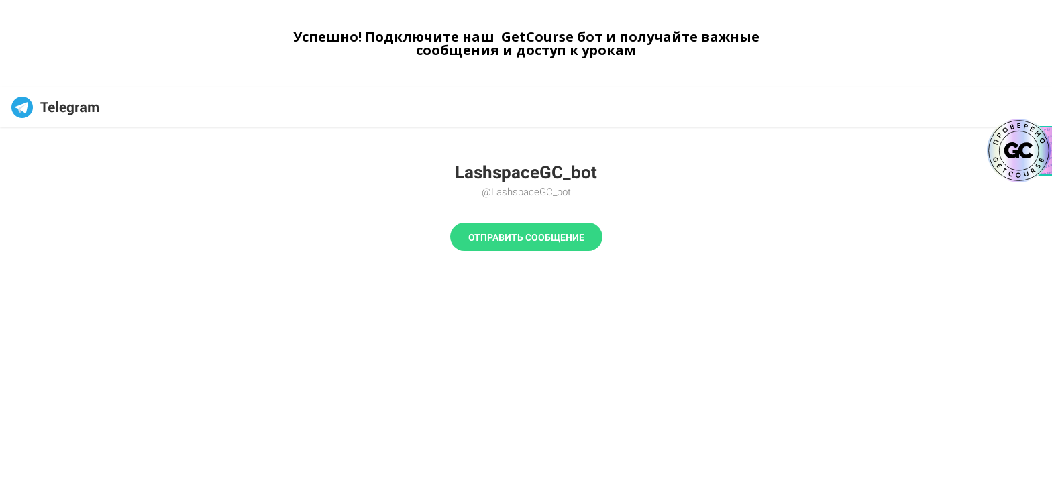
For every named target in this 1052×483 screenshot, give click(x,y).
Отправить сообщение (526, 237)
